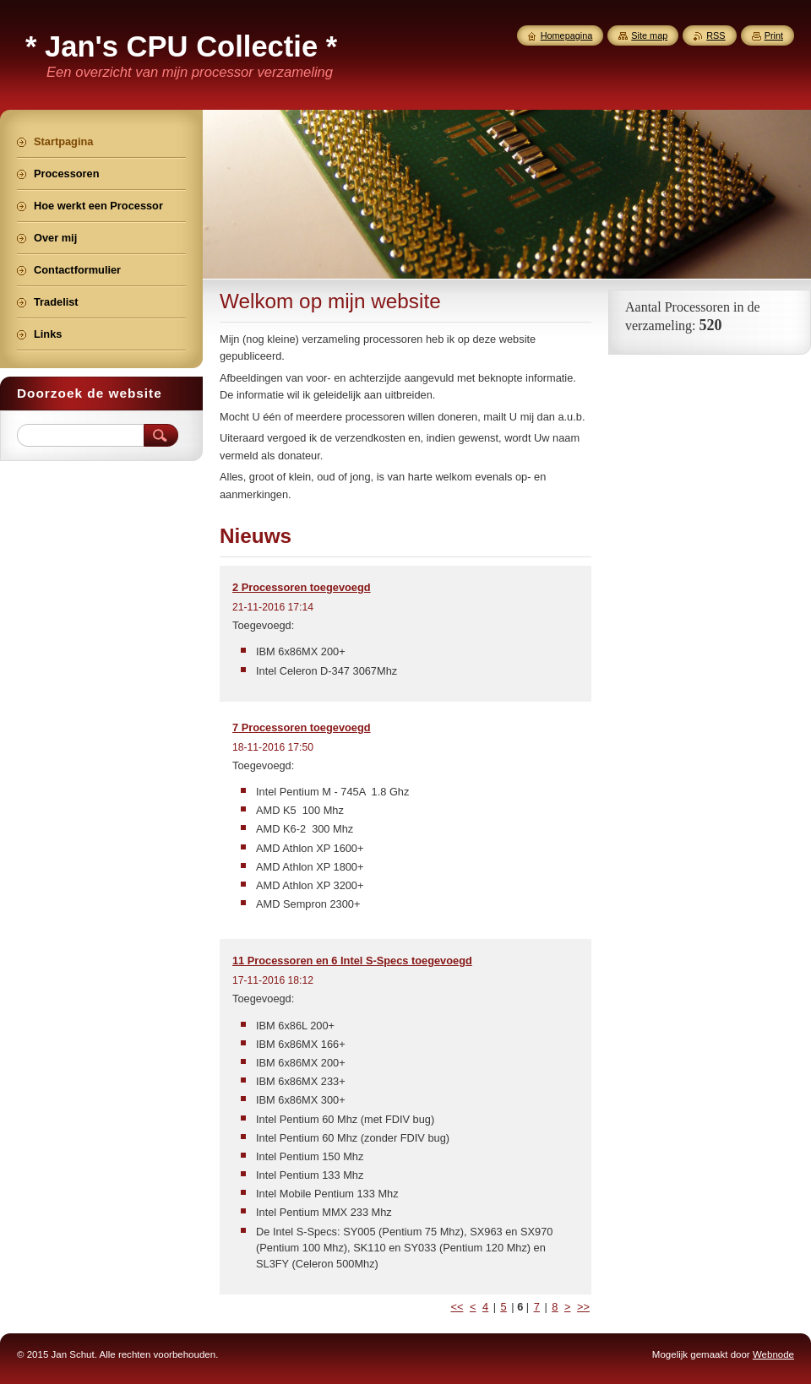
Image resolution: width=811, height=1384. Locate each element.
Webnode (773, 1354)
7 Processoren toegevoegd (301, 727)
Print (774, 35)
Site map (649, 35)
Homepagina (567, 35)
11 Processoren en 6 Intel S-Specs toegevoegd (352, 960)
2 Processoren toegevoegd (301, 587)
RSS (715, 35)
